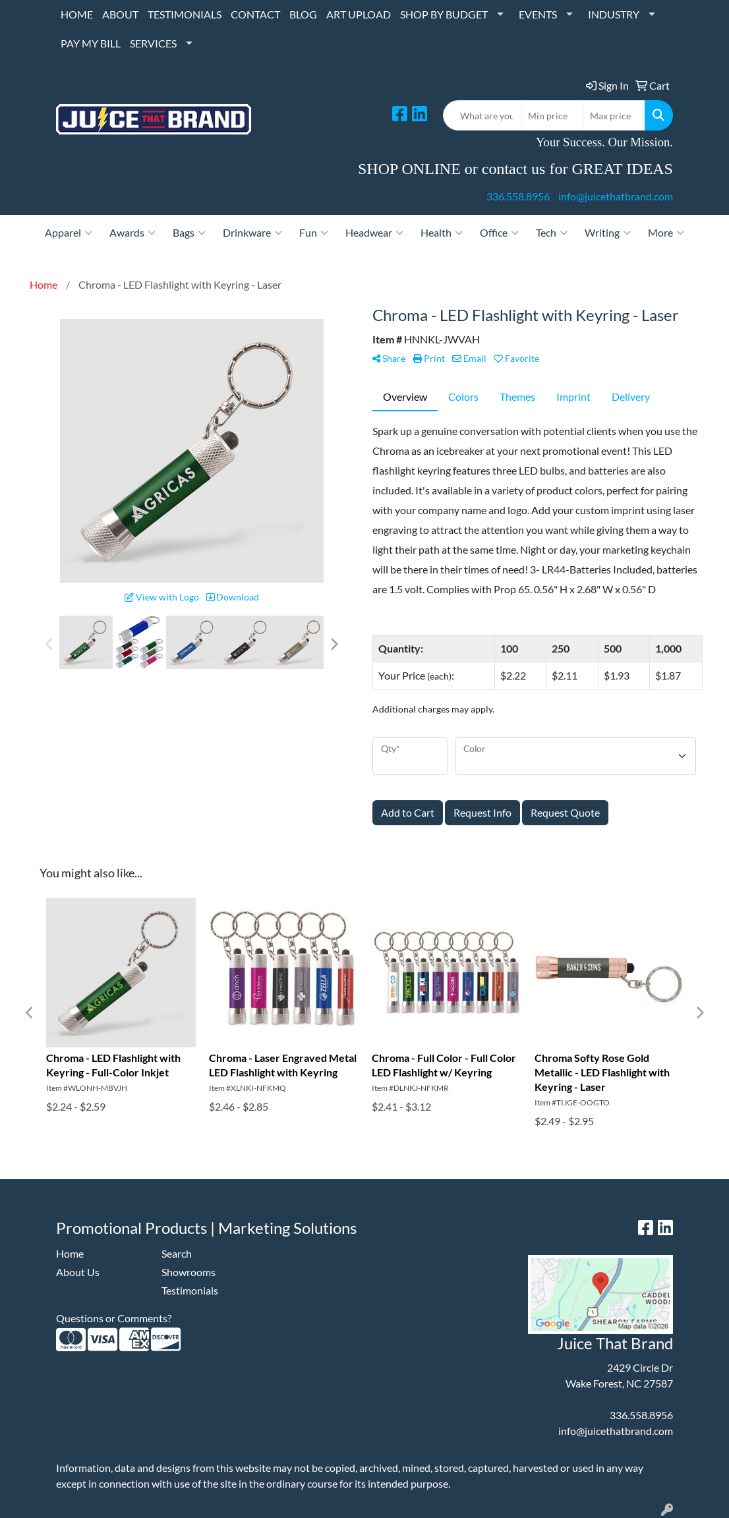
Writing (608, 233)
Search (176, 1253)
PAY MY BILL (91, 43)
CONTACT (255, 14)
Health (442, 233)
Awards (132, 233)
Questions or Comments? (113, 1318)
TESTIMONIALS (184, 14)
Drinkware (252, 233)
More (666, 233)
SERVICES (153, 43)
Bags (189, 233)
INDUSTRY (613, 14)
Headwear (374, 233)
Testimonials (189, 1290)
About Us (78, 1272)
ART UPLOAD (358, 14)
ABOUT (120, 14)
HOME (77, 14)
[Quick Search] (482, 115)
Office (499, 233)
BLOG (303, 14)
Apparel (68, 233)
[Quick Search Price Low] (552, 115)
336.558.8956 (518, 196)
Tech (552, 233)
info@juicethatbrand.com (615, 196)
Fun (313, 233)
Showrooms (188, 1272)
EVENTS (538, 14)
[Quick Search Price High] (614, 115)
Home (70, 1253)
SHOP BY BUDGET (444, 14)
